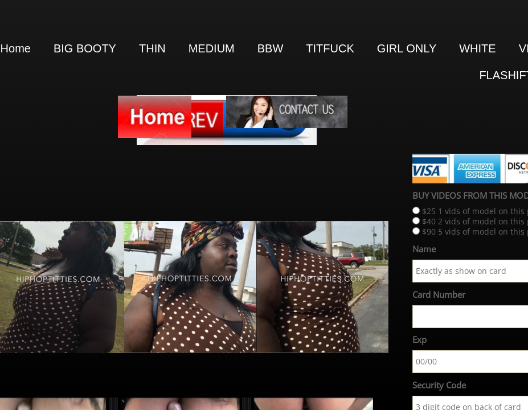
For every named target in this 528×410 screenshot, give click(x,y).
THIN (152, 48)
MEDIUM (212, 48)
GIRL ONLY (406, 48)
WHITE (477, 48)
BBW (270, 48)
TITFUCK (330, 48)
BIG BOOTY (85, 48)
